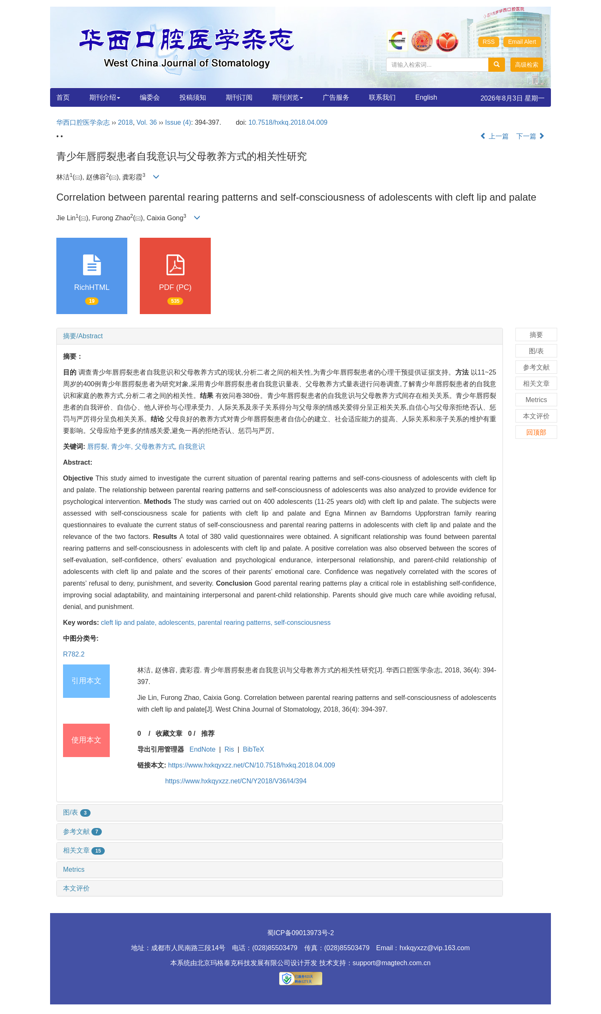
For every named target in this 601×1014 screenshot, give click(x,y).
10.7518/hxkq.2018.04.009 (288, 122)
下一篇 (530, 136)
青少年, (123, 446)
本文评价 (76, 888)
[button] (526, 65)
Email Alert (522, 41)
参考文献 (82, 831)
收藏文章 (169, 733)
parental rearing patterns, (236, 622)
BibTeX (253, 749)
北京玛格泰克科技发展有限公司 (243, 962)
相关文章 (84, 850)
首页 (63, 97)
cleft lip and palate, (130, 622)
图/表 (77, 812)
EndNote (202, 749)
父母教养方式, (157, 446)
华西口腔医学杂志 (83, 122)
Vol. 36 (146, 122)
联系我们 (382, 97)
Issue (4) (178, 122)
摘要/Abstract (83, 336)
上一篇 (494, 136)
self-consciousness (302, 622)
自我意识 (191, 446)
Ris (229, 749)
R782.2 (74, 654)
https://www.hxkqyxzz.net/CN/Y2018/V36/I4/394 (236, 781)
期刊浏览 (287, 97)
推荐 (208, 733)
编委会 (150, 97)
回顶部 (536, 432)
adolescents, (178, 622)
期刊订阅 (239, 97)
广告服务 (336, 97)
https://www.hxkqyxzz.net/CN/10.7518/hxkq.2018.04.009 (251, 765)
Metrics (74, 869)
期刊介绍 (104, 97)
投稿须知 (192, 97)
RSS (489, 41)
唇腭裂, (99, 446)
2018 (125, 122)
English (426, 97)
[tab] (280, 336)
